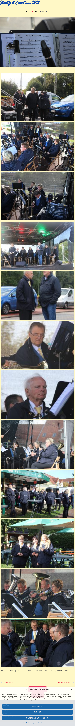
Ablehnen (37, 712)
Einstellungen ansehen (37, 718)
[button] (72, 690)
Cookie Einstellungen (29, 723)
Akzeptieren (37, 706)
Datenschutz (40, 723)
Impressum (48, 723)
